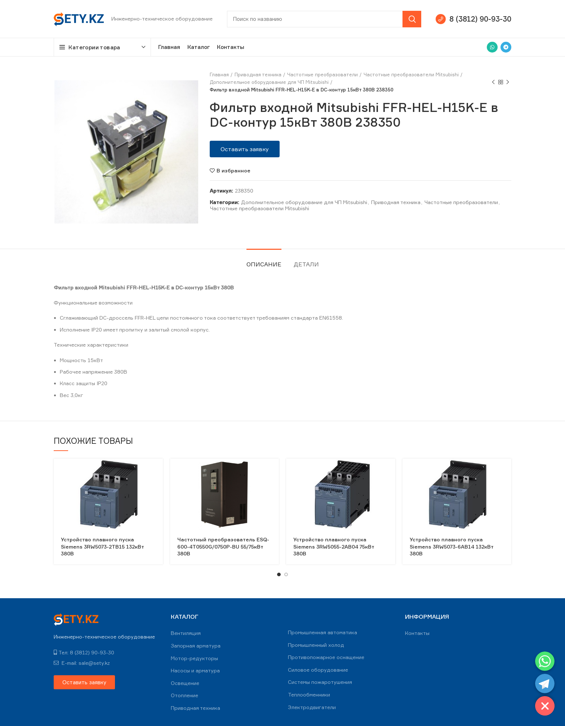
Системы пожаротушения (320, 682)
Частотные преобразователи (322, 74)
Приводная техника (258, 74)
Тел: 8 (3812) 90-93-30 (84, 652)
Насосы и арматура (195, 670)
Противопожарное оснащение (326, 657)
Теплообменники (309, 694)
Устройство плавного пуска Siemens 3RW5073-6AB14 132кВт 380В (451, 546)
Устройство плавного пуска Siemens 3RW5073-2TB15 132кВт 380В (102, 546)
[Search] (324, 19)
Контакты (417, 633)
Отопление (184, 695)
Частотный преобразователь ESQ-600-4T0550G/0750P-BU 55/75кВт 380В (223, 546)
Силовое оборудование (318, 670)
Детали (306, 264)
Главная (219, 74)
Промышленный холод (316, 645)
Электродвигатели (312, 707)
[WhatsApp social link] (492, 47)
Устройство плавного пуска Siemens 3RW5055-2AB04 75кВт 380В (333, 546)
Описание (263, 264)
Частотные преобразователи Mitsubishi (411, 74)
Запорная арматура (196, 645)
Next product (508, 82)
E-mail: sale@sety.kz (82, 663)
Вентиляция (186, 633)
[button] (245, 149)
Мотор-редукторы (194, 658)
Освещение (185, 683)
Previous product (493, 82)
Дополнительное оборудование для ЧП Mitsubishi (269, 82)
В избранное (233, 170)
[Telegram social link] (506, 47)
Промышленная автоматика (322, 632)
